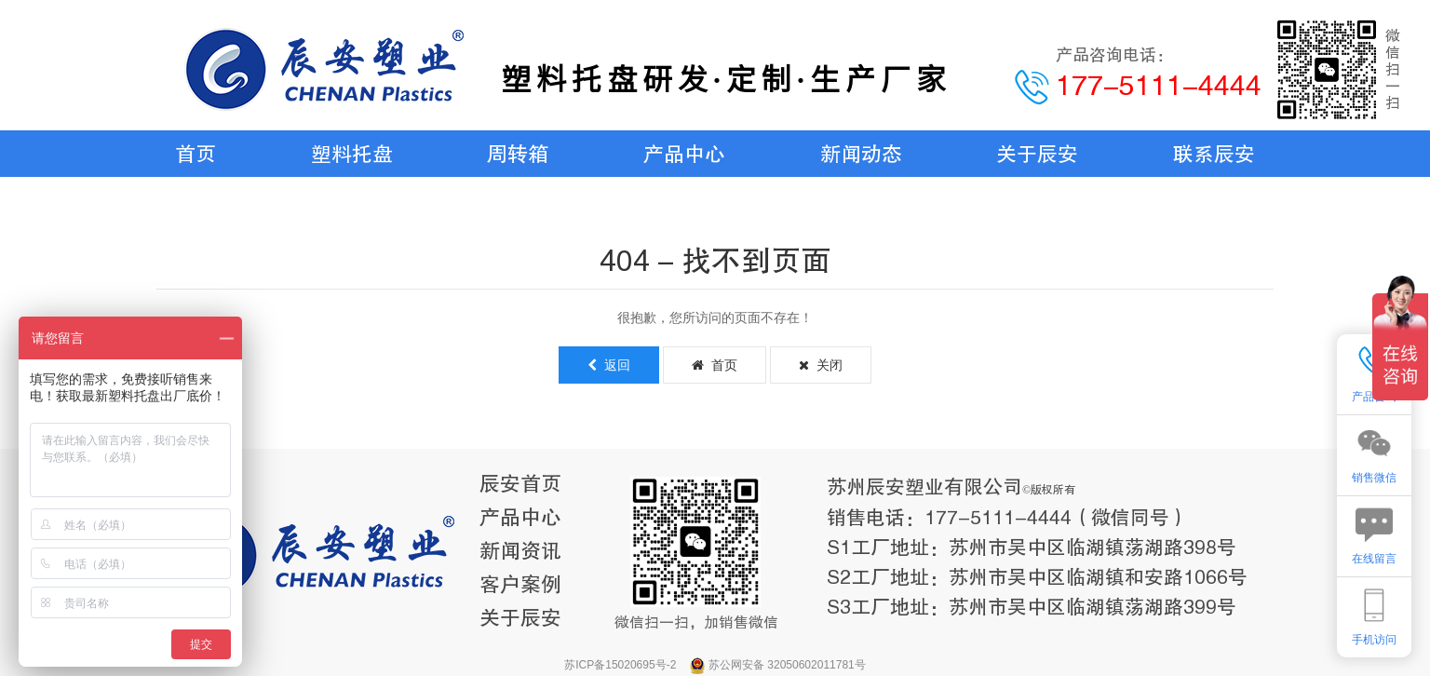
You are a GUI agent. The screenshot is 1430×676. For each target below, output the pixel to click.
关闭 (821, 365)
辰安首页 (520, 483)
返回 (608, 365)
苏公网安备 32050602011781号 (787, 664)
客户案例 (520, 584)
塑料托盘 (352, 154)
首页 (195, 154)
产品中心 (684, 154)
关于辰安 (1037, 154)
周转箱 (517, 154)
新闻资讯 (520, 550)
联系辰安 (1214, 154)
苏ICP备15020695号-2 (621, 664)
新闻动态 (861, 154)
